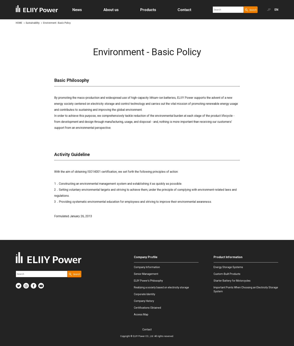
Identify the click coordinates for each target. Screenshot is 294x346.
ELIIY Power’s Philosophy (148, 280)
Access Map (141, 314)
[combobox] (228, 9)
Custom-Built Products (227, 273)
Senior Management (146, 273)
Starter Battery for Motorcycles (232, 280)
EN (276, 9)
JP (269, 9)
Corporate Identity (144, 294)
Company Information (147, 267)
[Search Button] (251, 9)
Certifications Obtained (147, 307)
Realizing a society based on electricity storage (161, 287)
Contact (147, 329)
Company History (144, 300)
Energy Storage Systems (228, 267)
